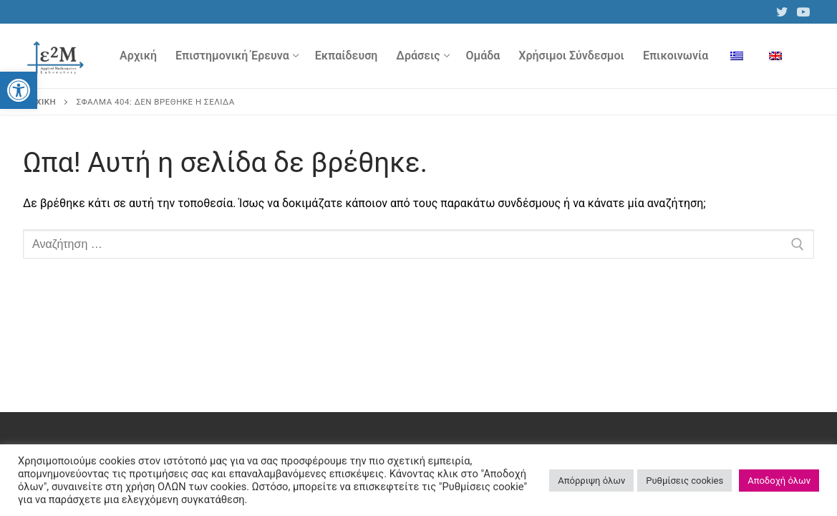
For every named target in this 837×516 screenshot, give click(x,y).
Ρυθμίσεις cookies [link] (684, 480)
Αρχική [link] (41, 102)
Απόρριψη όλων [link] (591, 480)
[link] (18, 90)
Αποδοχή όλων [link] (779, 480)
